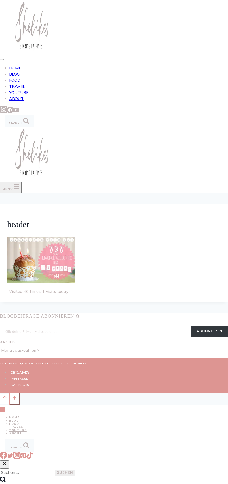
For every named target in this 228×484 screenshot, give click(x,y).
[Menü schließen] (2, 409)
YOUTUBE (19, 92)
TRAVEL (17, 86)
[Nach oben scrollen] (4, 399)
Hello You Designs (70, 363)
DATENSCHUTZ (22, 385)
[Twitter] (10, 457)
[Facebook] (3, 457)
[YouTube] (16, 111)
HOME (15, 68)
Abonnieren (210, 331)
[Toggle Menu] (2, 59)
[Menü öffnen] (11, 187)
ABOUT (16, 98)
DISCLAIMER (20, 372)
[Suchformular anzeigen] (19, 121)
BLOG (14, 74)
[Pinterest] (10, 111)
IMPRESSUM (20, 378)
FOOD (14, 80)
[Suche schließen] (4, 464)
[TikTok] (29, 457)
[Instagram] (3, 111)
